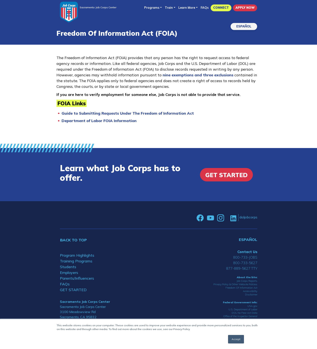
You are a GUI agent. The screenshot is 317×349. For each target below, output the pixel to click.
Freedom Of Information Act (241, 287)
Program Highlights (77, 255)
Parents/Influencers (77, 278)
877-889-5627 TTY (241, 268)
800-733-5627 (245, 263)
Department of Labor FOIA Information (99, 120)
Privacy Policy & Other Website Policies (235, 284)
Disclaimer (251, 294)
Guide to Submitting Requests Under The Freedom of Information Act (128, 113)
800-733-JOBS (245, 257)
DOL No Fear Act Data (244, 312)
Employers (69, 272)
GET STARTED (73, 289)
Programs (151, 8)
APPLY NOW (245, 8)
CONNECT (221, 8)
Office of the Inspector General (240, 316)
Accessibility (250, 291)
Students (68, 266)
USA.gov (252, 306)
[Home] (69, 12)
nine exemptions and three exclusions (198, 75)
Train (169, 8)
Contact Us (247, 251)
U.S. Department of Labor (242, 309)
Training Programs (76, 261)
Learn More (186, 8)
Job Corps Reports (247, 280)
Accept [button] (236, 339)
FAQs (205, 8)
